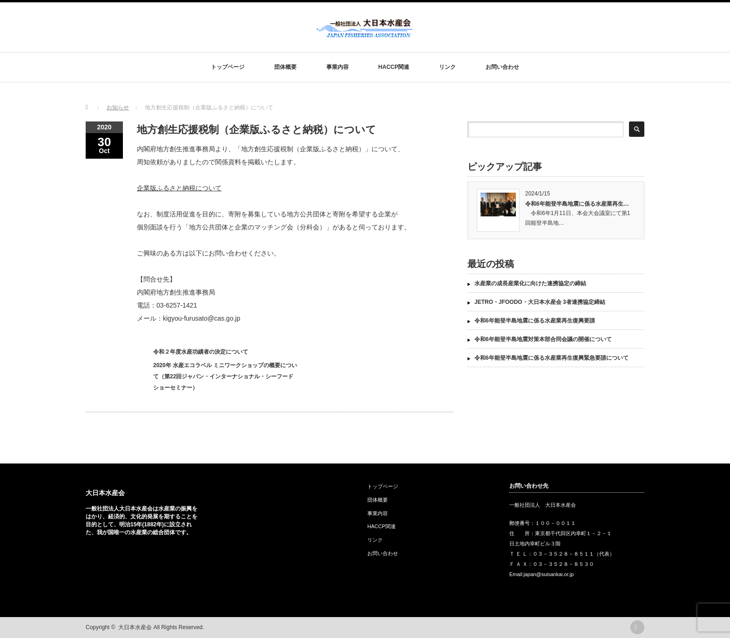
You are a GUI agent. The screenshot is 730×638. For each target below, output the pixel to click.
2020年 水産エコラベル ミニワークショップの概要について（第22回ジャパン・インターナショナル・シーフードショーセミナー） (225, 376)
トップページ (227, 67)
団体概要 (285, 67)
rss (637, 627)
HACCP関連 (394, 67)
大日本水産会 (105, 493)
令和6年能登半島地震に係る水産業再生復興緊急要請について (551, 358)
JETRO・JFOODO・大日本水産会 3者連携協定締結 (539, 302)
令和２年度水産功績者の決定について (200, 352)
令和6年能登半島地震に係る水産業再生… (577, 204)
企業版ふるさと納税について (179, 188)
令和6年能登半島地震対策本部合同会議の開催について (543, 339)
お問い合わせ (502, 67)
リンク (447, 67)
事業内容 (337, 67)
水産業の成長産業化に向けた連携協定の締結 (530, 283)
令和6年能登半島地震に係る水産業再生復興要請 (534, 320)
